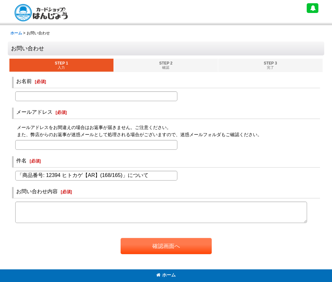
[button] (312, 8)
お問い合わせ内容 (37, 191)
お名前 (24, 81)
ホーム (166, 274)
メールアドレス (34, 112)
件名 (21, 160)
